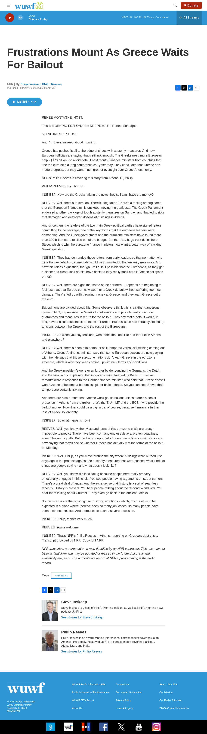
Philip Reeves (52, 84)
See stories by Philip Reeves (81, 651)
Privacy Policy (123, 700)
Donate (192, 5)
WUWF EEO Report (83, 700)
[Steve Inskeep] (50, 610)
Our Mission (166, 692)
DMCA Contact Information (174, 708)
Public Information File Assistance (90, 692)
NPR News (61, 575)
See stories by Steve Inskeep (82, 617)
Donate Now (122, 684)
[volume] (20, 18)
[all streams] (189, 18)
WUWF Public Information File (88, 684)
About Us (77, 708)
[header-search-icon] (175, 5)
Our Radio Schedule (170, 700)
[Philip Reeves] (50, 640)
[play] (10, 18)
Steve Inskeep (31, 84)
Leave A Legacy (124, 708)
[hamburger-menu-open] (8, 5)
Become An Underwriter (129, 692)
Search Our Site (168, 684)
